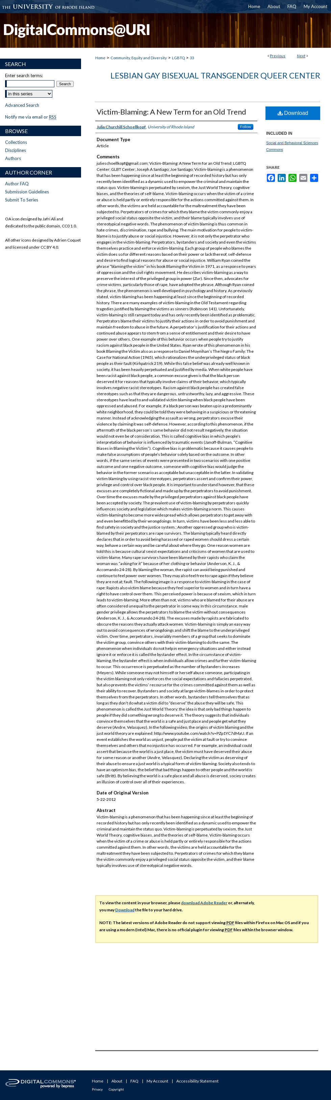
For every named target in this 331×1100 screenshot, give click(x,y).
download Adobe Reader (204, 902)
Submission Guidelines (27, 191)
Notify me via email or (30, 117)
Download (293, 113)
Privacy (97, 1089)
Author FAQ (17, 183)
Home (100, 58)
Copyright (116, 1089)
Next (301, 56)
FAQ (134, 1080)
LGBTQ (178, 58)
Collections (16, 142)
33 (192, 58)
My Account (157, 1080)
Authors (13, 158)
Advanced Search (22, 105)
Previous (277, 56)
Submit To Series (21, 199)
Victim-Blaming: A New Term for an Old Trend (171, 111)
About (116, 1080)
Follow (245, 127)
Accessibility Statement (197, 1080)
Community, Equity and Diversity (138, 58)
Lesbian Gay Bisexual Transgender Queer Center (215, 75)
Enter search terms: (24, 75)
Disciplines (15, 150)
